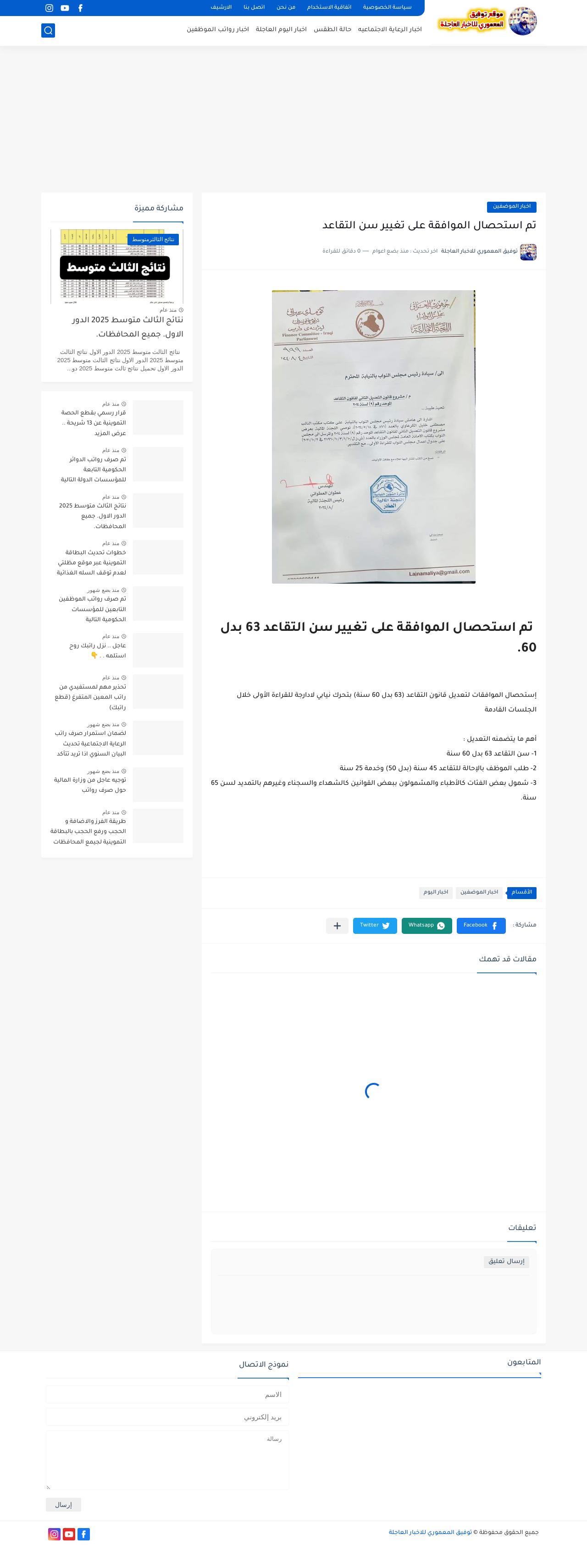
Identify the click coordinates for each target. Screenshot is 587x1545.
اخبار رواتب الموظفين (218, 30)
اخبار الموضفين (512, 207)
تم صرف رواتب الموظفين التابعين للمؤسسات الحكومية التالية (92, 610)
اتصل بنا (254, 8)
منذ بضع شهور (103, 590)
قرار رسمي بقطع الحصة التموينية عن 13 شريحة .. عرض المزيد (93, 423)
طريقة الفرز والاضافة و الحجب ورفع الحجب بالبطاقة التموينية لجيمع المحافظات (88, 832)
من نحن (286, 8)
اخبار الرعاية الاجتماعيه (390, 30)
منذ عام (168, 310)
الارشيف (221, 8)
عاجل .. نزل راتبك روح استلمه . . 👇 (97, 651)
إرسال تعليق (506, 1261)
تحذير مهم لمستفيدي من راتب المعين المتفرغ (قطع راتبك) (90, 698)
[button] (481, 926)
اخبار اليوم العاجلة (281, 30)
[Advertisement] (293, 119)
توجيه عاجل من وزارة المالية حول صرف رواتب (90, 786)
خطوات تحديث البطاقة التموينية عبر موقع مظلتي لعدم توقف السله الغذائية (91, 563)
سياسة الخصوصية (387, 8)
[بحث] (48, 30)
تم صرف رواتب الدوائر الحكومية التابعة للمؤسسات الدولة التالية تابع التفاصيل (93, 472)
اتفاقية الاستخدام (329, 8)
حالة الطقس (332, 30)
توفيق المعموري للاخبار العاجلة (430, 1533)
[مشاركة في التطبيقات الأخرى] (337, 926)
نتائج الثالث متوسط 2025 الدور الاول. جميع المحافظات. (127, 328)
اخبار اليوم (436, 893)
